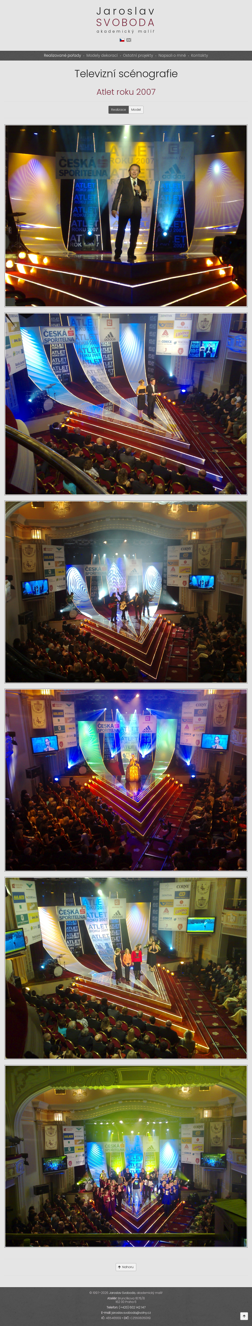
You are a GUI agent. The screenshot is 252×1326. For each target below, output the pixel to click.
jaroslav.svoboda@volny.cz (131, 1313)
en (128, 40)
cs (122, 40)
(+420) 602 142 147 (132, 1307)
